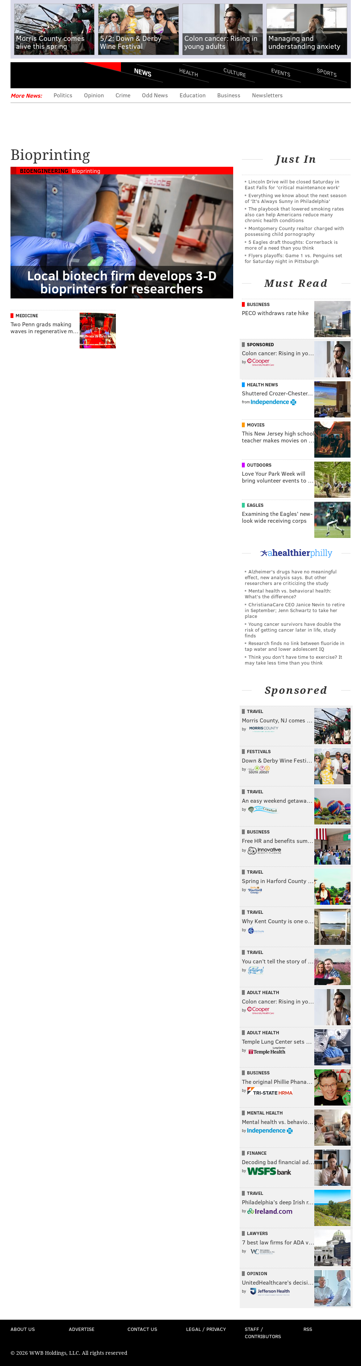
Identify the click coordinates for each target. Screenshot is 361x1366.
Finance (256, 1153)
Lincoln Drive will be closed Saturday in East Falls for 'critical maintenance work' (292, 184)
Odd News (155, 95)
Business (228, 95)
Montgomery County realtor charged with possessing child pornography (294, 231)
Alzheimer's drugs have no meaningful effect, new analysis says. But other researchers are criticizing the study (291, 577)
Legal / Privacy (206, 1328)
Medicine (27, 315)
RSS (307, 1328)
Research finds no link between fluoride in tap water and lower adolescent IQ (294, 646)
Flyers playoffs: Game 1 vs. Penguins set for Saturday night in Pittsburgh (293, 258)
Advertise (82, 1328)
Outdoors (259, 465)
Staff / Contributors (263, 1332)
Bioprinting (86, 170)
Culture (234, 72)
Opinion (94, 95)
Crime (123, 95)
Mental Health (265, 1113)
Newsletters (267, 95)
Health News (262, 384)
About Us (23, 1328)
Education (193, 95)
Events (280, 73)
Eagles (255, 505)
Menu (22, 75)
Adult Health (263, 992)
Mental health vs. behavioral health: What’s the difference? (288, 593)
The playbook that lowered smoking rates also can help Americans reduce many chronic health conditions (294, 214)
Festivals (259, 751)
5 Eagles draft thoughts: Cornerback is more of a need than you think (291, 244)
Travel (255, 711)
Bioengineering (44, 170)
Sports (326, 72)
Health (188, 73)
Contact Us (142, 1328)
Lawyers (257, 1233)
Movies (256, 424)
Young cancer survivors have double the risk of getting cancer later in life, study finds (293, 629)
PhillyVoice (60, 74)
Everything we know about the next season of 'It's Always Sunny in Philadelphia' (296, 198)
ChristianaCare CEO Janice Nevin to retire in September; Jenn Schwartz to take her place (295, 610)
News (142, 72)
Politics (63, 95)
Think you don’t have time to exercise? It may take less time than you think (293, 659)
